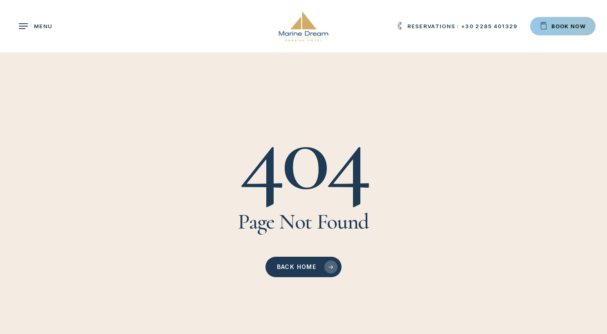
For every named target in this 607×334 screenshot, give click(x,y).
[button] (35, 26)
